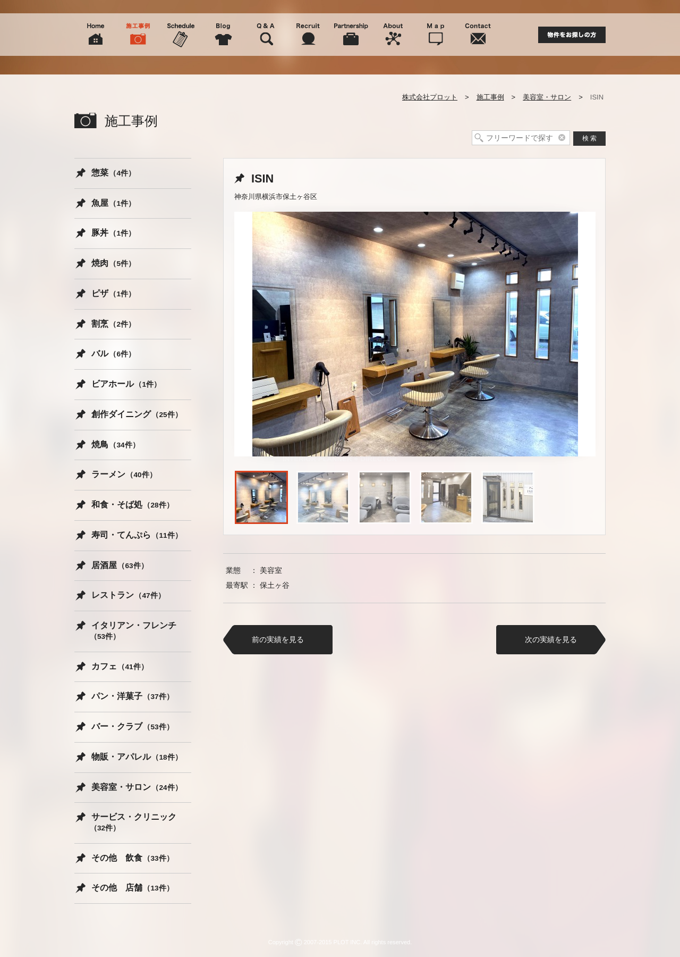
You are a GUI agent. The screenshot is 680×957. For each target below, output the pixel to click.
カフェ (119, 666)
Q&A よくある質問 (265, 35)
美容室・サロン (547, 97)
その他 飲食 (132, 857)
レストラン (128, 595)
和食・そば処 (132, 504)
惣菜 (113, 172)
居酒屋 (119, 565)
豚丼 (113, 232)
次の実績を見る (551, 639)
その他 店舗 (132, 887)
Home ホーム (95, 35)
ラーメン (124, 474)
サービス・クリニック (133, 822)
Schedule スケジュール (180, 35)
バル (113, 353)
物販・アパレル (136, 756)
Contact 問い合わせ (478, 35)
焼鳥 (115, 444)
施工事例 (490, 97)
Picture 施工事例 (138, 35)
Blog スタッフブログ (223, 35)
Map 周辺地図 (435, 35)
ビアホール (126, 383)
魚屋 (113, 202)
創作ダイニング (136, 414)
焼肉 (113, 263)
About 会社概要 (393, 35)
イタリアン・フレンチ (133, 630)
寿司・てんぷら (136, 534)
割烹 (113, 323)
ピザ (113, 293)
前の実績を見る (278, 639)
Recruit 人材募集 (308, 35)
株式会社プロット (429, 97)
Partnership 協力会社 (350, 35)
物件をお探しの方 (572, 35)
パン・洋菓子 (132, 696)
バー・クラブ (132, 726)
